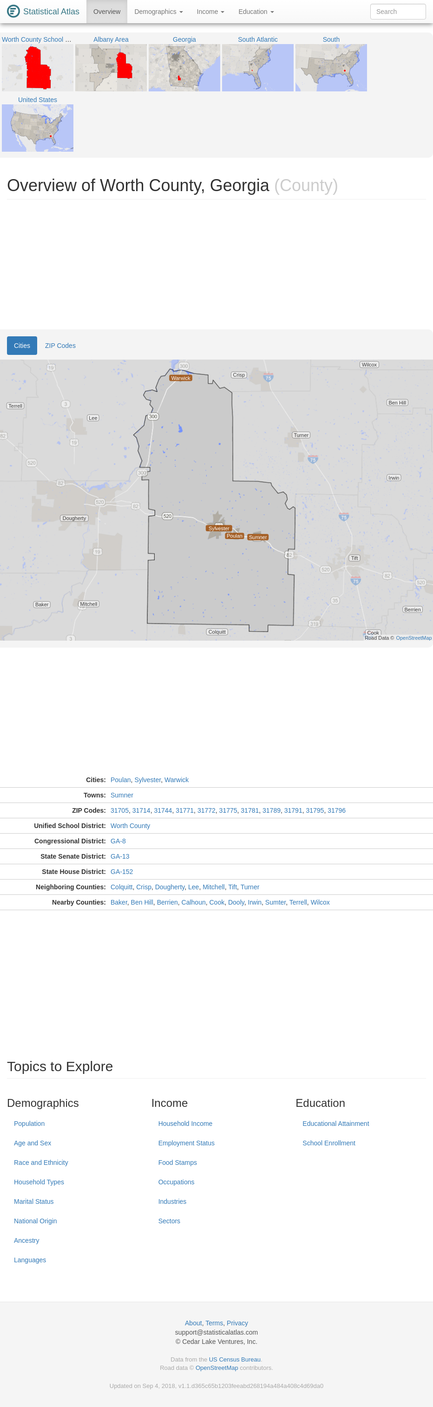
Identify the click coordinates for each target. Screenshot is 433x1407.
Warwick (176, 780)
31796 (337, 810)
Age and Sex (32, 1143)
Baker (119, 902)
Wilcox (320, 902)
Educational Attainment (335, 1123)
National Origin (35, 1221)
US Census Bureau (235, 1359)
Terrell (298, 902)
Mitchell (213, 887)
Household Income (185, 1123)
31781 (250, 810)
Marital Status (34, 1201)
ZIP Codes (60, 345)
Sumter (275, 902)
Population (29, 1123)
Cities (22, 345)
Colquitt (121, 887)
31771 (185, 810)
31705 (120, 810)
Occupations (176, 1182)
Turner (250, 887)
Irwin (255, 902)
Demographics (158, 11)
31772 (206, 810)
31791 (293, 810)
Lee (193, 887)
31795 (315, 810)
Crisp (143, 887)
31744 (163, 810)
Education (256, 11)
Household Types (39, 1182)
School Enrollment (328, 1143)
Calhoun (194, 902)
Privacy (237, 1323)
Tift (232, 887)
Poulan (121, 780)
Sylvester (147, 780)
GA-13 (120, 856)
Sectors (169, 1221)
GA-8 (118, 841)
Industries (172, 1201)
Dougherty (170, 887)
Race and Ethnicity (41, 1162)
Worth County (130, 825)
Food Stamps (177, 1162)
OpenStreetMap (217, 1367)
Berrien (167, 902)
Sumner (122, 795)
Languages (30, 1260)
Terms (214, 1323)
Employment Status (186, 1143)
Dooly (236, 902)
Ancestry (26, 1240)
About (193, 1323)
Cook (216, 902)
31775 (228, 810)
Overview (106, 11)
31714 (141, 810)
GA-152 (122, 871)
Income (211, 11)
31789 (271, 810)
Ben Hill (142, 902)
